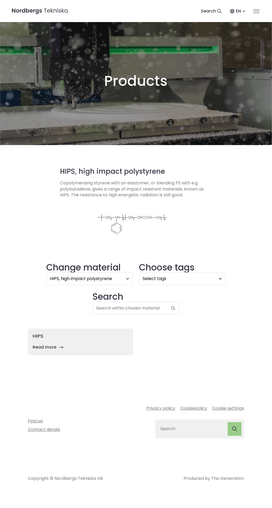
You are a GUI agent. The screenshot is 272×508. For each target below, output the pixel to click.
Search (107, 297)
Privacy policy (160, 409)
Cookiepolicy (193, 409)
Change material (83, 268)
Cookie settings (228, 409)
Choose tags (166, 268)
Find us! (35, 421)
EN (238, 11)
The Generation (227, 479)
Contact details (44, 430)
